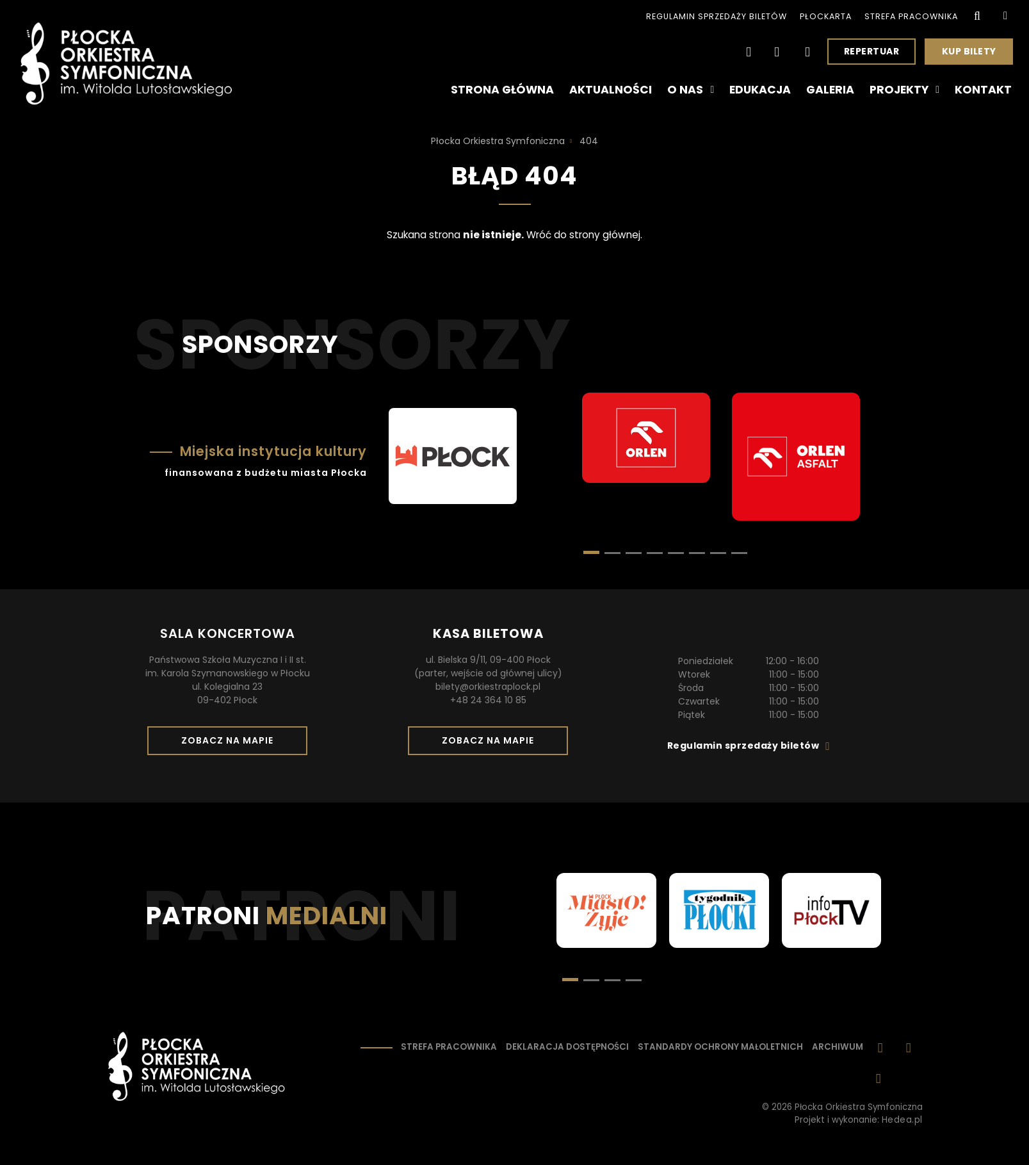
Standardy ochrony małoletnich (720, 1047)
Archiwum (837, 1047)
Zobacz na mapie (231, 744)
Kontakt (983, 89)
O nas (690, 89)
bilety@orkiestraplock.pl (487, 686)
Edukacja (760, 89)
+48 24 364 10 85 (488, 700)
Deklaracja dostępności (567, 1047)
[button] (612, 553)
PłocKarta (826, 16)
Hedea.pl (902, 1120)
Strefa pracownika (911, 16)
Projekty (904, 89)
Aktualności (610, 89)
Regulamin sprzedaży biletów (716, 16)
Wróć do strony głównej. (584, 234)
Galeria (830, 89)
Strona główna (502, 89)
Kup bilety (974, 54)
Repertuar (872, 51)
